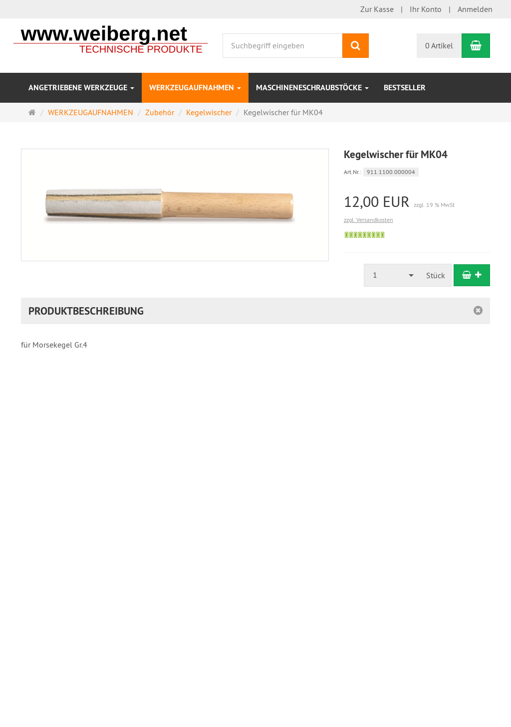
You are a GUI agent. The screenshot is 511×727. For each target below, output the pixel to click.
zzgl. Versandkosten (368, 219)
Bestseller (405, 87)
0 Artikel (439, 45)
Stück (435, 275)
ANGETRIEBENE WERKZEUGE (81, 87)
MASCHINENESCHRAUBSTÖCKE (312, 87)
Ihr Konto (426, 9)
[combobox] (392, 275)
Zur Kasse (377, 9)
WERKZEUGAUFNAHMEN (195, 87)
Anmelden (475, 9)
